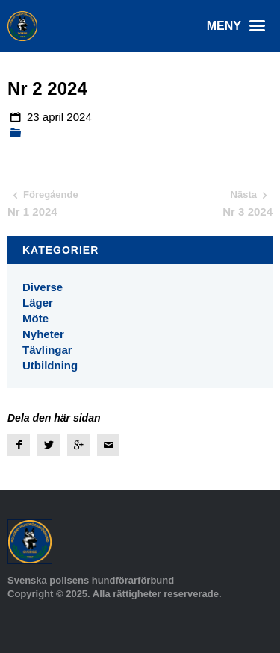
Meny (240, 26)
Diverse (42, 287)
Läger (37, 302)
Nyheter (43, 334)
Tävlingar (47, 349)
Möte (35, 318)
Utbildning (50, 365)
